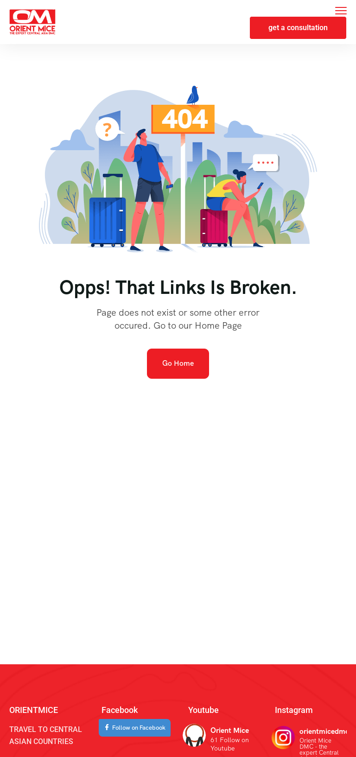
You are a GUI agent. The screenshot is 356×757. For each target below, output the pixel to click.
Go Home (178, 363)
